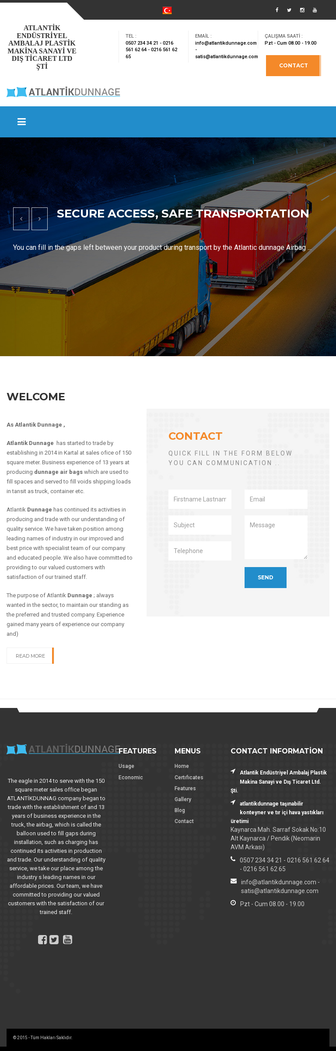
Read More (30, 656)
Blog (180, 810)
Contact (293, 65)
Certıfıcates (189, 777)
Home (182, 766)
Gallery (183, 799)
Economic (131, 777)
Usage (126, 766)
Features (185, 788)
